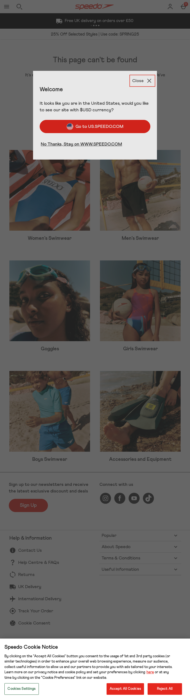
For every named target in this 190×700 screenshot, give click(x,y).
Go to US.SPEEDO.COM (95, 126)
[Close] (142, 81)
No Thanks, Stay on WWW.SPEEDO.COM (81, 144)
